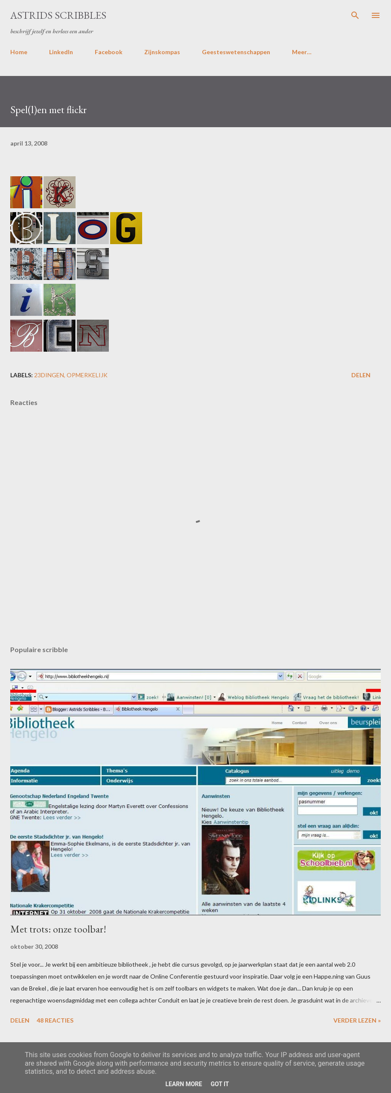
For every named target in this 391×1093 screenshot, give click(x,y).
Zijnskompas (162, 51)
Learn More (183, 1084)
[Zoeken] (355, 15)
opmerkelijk (87, 375)
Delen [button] (361, 375)
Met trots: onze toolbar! (58, 929)
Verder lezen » (357, 1020)
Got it (219, 1084)
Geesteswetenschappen (236, 51)
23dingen (49, 375)
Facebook (109, 51)
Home (18, 51)
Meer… (302, 51)
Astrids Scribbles (58, 15)
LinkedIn (61, 51)
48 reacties (55, 1020)
